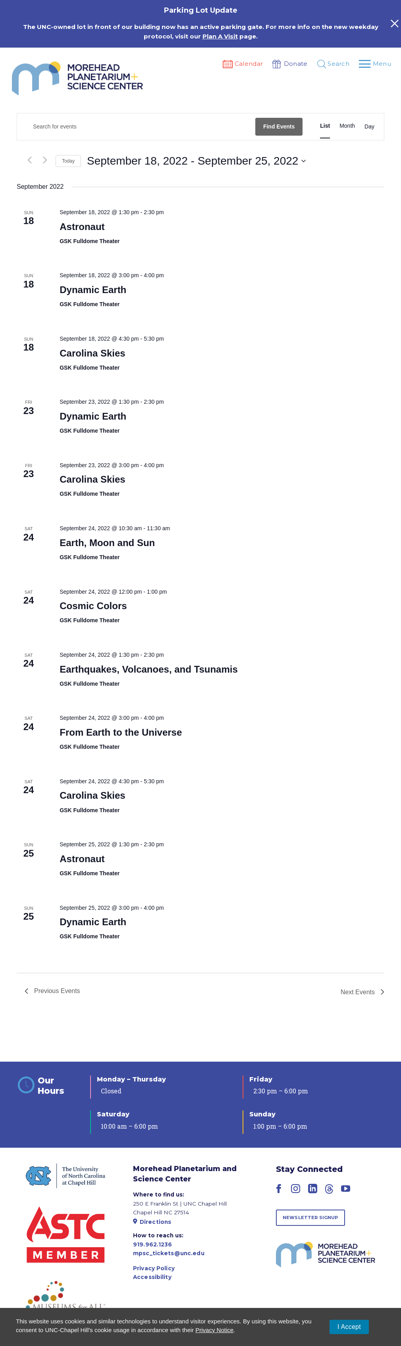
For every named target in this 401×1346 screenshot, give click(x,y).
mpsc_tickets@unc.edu (168, 1253)
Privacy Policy (154, 1268)
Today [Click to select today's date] (68, 161)
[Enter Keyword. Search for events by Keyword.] (136, 126)
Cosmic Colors (93, 605)
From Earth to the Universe (121, 732)
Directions (152, 1222)
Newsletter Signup (310, 1217)
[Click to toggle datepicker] (196, 161)
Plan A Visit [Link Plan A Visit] (220, 36)
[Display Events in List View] (325, 125)
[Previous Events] (29, 160)
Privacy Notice (214, 1330)
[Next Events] (45, 160)
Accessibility (152, 1277)
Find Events (279, 126)
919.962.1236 (152, 1244)
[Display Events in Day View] (369, 126)
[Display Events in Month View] (347, 125)
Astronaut (82, 226)
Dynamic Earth (93, 289)
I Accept (349, 1326)
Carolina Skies (92, 353)
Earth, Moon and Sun (107, 542)
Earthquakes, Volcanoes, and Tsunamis (149, 669)
